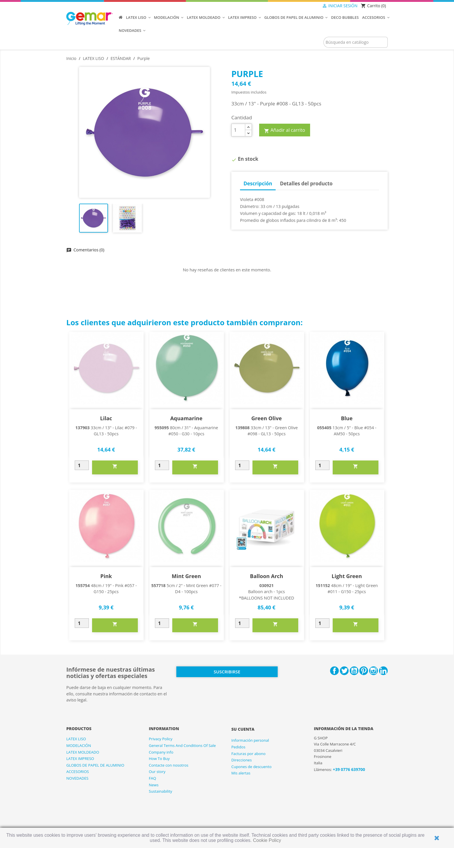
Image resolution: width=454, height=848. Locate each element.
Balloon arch (266, 576)
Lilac (106, 418)
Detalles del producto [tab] (306, 183)
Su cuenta (243, 729)
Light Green (347, 576)
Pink (106, 576)
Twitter (344, 670)
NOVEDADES (77, 778)
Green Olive (266, 418)
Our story (157, 771)
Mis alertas (240, 773)
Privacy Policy (160, 738)
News (153, 784)
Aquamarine (186, 418)
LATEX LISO (76, 738)
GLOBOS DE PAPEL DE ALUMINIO (95, 765)
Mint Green (186, 576)
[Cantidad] (238, 130)
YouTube (354, 670)
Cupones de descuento (251, 766)
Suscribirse (227, 672)
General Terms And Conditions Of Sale (182, 745)
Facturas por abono (248, 753)
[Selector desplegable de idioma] (310, 6)
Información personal (250, 740)
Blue (346, 418)
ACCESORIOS (77, 771)
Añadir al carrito (284, 130)
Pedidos (238, 747)
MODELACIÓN (78, 745)
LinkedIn (383, 670)
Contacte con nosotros (168, 765)
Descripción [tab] (258, 183)
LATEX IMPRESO (80, 758)
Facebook (334, 670)
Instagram (373, 670)
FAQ (152, 778)
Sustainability (160, 791)
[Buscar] (355, 42)
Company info (161, 752)
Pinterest (363, 670)
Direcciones (241, 760)
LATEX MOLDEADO (82, 752)
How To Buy (159, 758)
